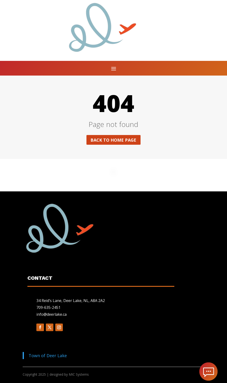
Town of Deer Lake (48, 355)
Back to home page (113, 140)
